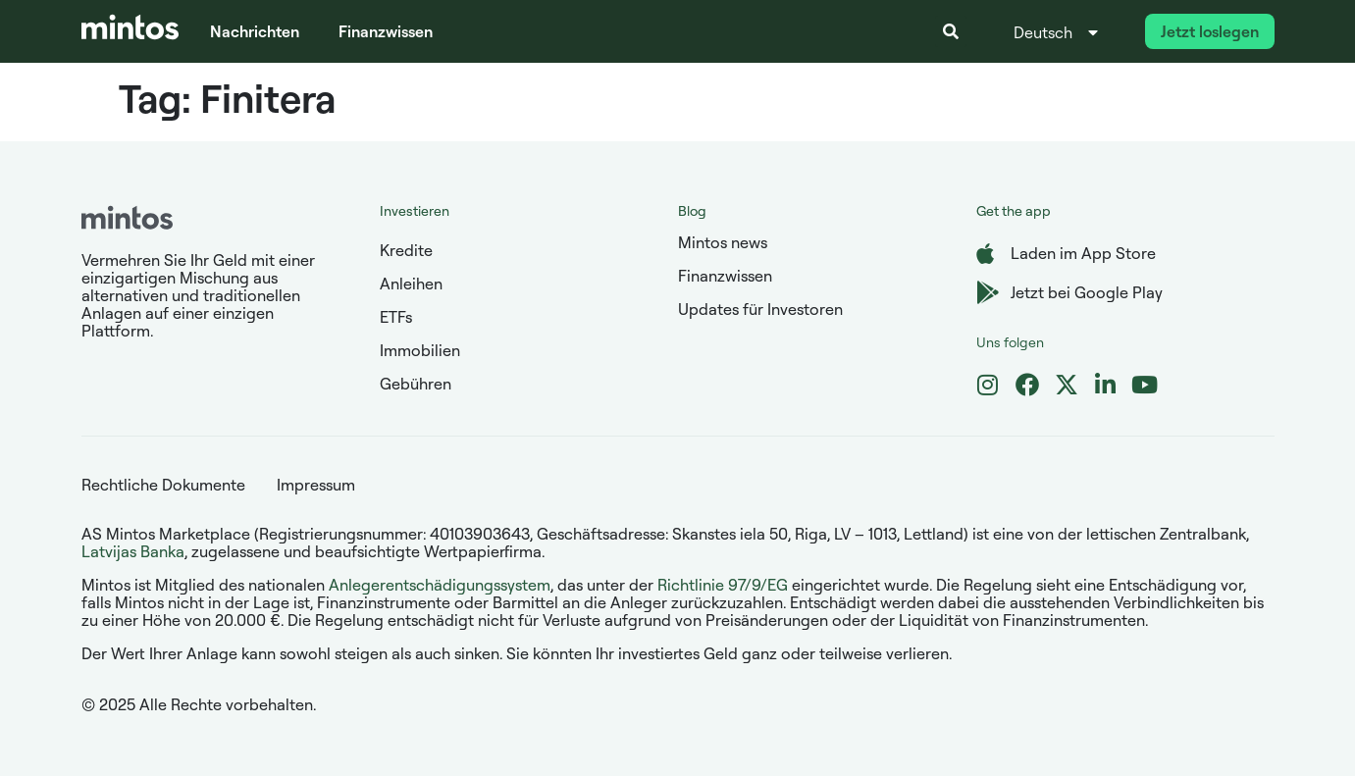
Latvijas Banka (132, 551)
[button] (950, 31)
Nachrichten (254, 31)
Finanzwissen (386, 31)
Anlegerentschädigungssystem (439, 585)
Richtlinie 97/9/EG (722, 585)
